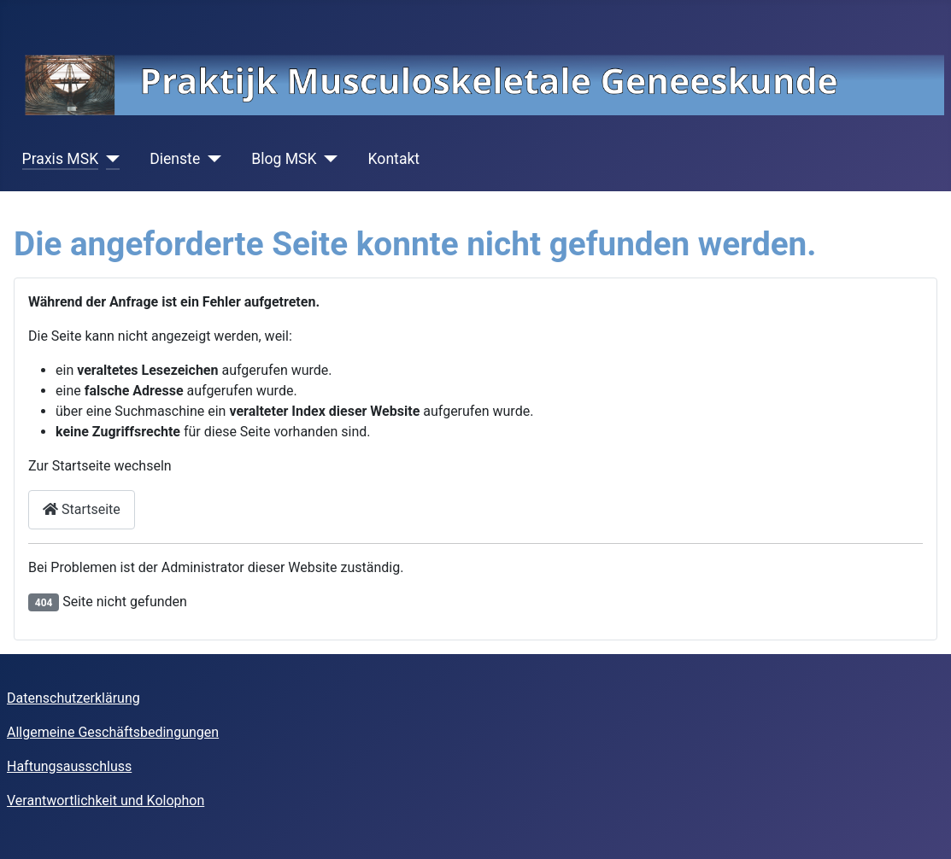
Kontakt (394, 158)
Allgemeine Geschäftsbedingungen (113, 732)
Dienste (175, 158)
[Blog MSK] (327, 159)
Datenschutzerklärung (73, 698)
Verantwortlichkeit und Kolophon (105, 800)
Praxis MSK (60, 158)
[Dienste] (210, 159)
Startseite (81, 509)
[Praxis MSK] (109, 159)
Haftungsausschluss (69, 766)
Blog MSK (283, 158)
